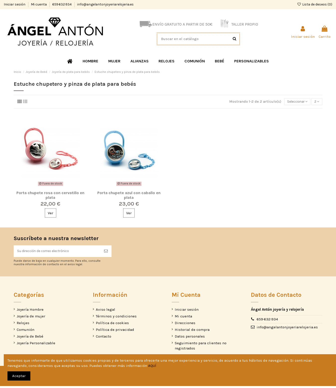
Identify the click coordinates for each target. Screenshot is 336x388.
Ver (50, 214)
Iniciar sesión (15, 4)
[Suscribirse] (106, 252)
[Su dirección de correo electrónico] (57, 252)
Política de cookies (112, 325)
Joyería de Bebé (30, 338)
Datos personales (190, 338)
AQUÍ (152, 365)
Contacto (103, 338)
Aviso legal (105, 311)
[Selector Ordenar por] (294, 102)
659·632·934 (62, 4)
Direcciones (185, 325)
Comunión (25, 331)
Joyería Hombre (30, 311)
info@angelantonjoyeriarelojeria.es (105, 4)
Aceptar (19, 376)
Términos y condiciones (116, 318)
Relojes (23, 325)
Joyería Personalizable (36, 345)
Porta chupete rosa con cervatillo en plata (50, 196)
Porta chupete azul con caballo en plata (129, 196)
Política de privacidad (115, 331)
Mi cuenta (39, 4)
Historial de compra (192, 331)
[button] (90, 61)
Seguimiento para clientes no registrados (200, 347)
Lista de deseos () (314, 4)
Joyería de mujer (31, 318)
